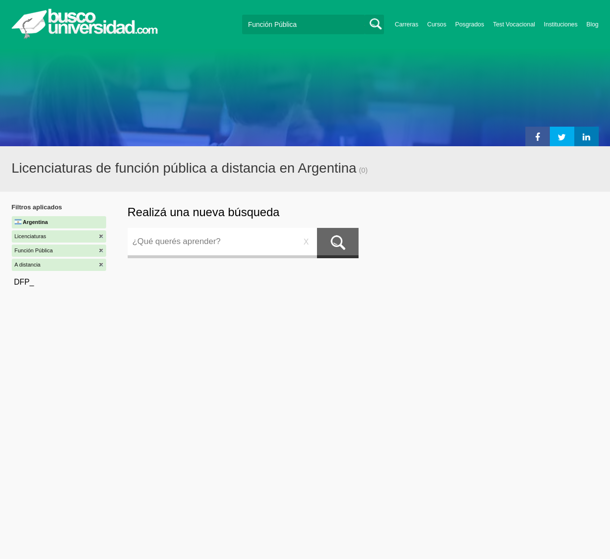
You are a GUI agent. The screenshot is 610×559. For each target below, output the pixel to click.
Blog (593, 24)
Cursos (436, 24)
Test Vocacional (514, 24)
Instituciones (561, 24)
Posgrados (469, 24)
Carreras (406, 24)
